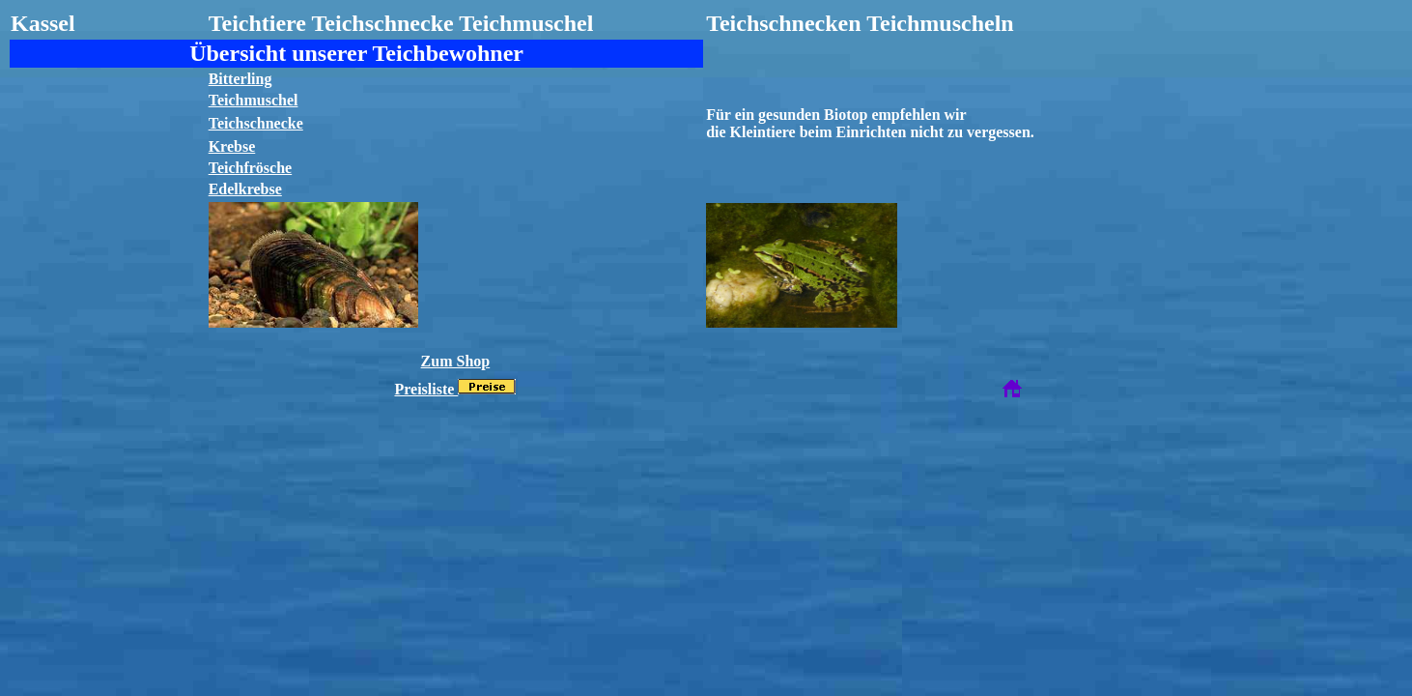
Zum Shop (456, 361)
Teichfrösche (251, 168)
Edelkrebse (245, 189)
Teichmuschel (253, 100)
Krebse (232, 146)
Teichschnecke (256, 123)
